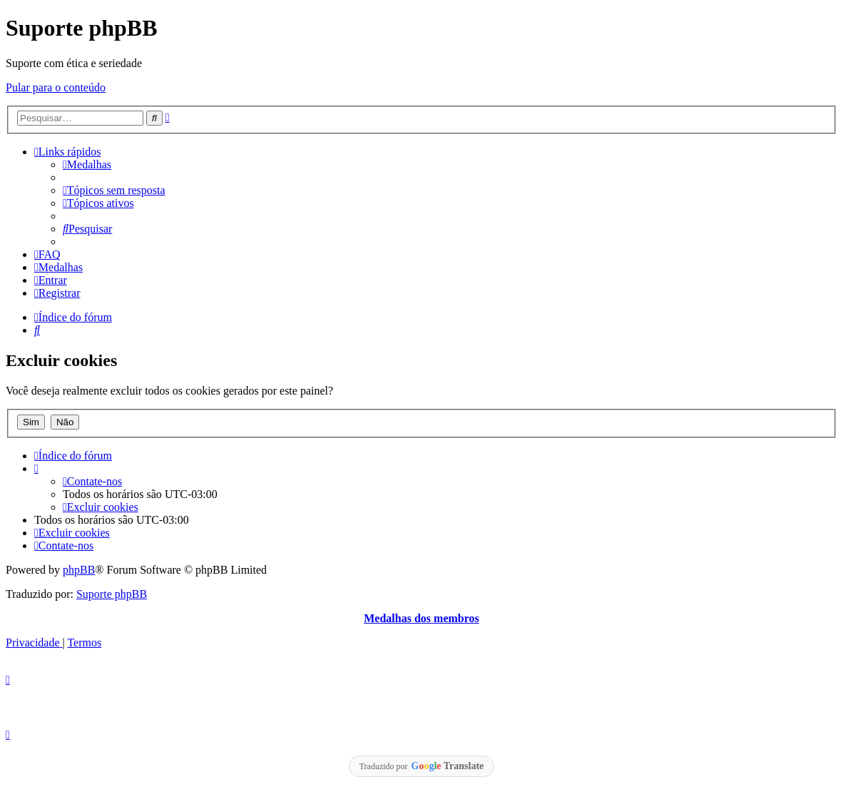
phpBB (79, 570)
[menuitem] (87, 164)
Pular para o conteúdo (56, 87)
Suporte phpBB (111, 594)
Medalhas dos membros (421, 618)
